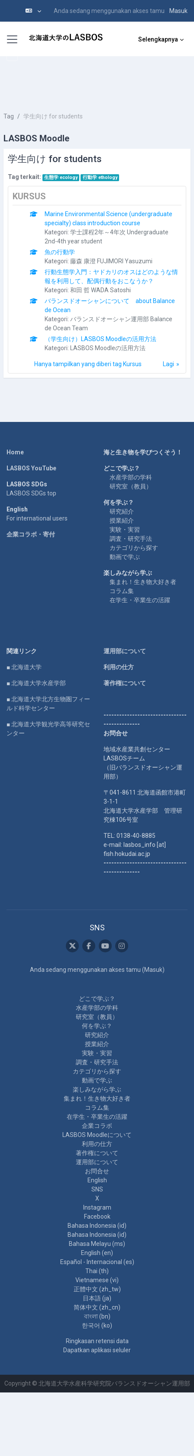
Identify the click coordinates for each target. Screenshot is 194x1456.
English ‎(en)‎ (97, 1252)
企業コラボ (97, 1125)
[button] (33, 11)
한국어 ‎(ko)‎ (97, 1325)
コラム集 (122, 591)
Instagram (97, 1207)
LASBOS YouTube (31, 468)
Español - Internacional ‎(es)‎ (97, 1261)
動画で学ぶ (125, 556)
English (97, 1180)
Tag (8, 116)
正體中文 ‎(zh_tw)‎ (97, 1289)
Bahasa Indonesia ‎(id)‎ (97, 1225)
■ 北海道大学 (24, 667)
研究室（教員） (131, 486)
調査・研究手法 (131, 538)
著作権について (124, 683)
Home (15, 452)
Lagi (168, 364)
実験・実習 (125, 529)
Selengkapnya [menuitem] (158, 39)
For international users (37, 518)
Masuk (178, 10)
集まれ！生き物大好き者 (143, 581)
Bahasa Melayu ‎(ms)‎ (97, 1243)
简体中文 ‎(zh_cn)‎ (97, 1307)
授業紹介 (122, 520)
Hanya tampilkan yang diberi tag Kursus (88, 364)
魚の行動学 (60, 252)
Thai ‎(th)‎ (97, 1271)
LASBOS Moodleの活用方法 (108, 348)
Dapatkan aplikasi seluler (97, 1350)
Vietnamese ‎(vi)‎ (97, 1280)
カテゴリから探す (134, 547)
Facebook (97, 1216)
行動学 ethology (100, 177)
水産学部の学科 (131, 477)
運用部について (124, 651)
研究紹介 (122, 511)
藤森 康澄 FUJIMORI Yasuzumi (111, 261)
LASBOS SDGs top (31, 493)
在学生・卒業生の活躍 (140, 600)
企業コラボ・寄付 (30, 534)
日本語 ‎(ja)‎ (97, 1298)
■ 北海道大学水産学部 (36, 683)
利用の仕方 (118, 667)
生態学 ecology (61, 177)
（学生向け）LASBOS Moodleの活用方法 (100, 338)
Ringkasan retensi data (97, 1341)
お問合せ (97, 1171)
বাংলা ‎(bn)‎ (97, 1316)
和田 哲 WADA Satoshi (100, 290)
